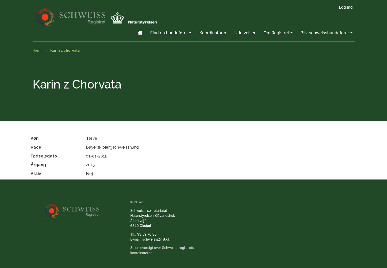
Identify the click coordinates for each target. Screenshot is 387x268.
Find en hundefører (169, 32)
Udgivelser (244, 32)
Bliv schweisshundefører (325, 32)
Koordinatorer (212, 32)
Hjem (37, 50)
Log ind (346, 7)
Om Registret (276, 32)
